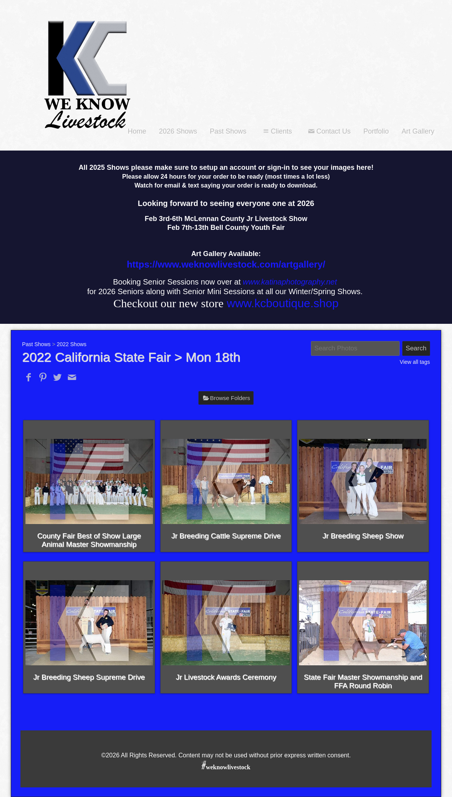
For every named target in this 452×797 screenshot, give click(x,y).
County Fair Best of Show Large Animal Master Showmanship (89, 540)
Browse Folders (230, 398)
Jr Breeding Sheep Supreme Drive (89, 677)
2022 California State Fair (96, 357)
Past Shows (228, 131)
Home (137, 131)
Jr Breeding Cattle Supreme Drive (226, 536)
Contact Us (329, 131)
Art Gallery (418, 131)
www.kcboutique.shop (282, 303)
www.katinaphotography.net (290, 282)
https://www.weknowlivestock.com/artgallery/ (226, 264)
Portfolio (376, 131)
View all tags (415, 362)
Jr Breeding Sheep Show (363, 536)
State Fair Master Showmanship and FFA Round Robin (363, 681)
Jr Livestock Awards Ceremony (226, 677)
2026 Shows (178, 131)
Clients (276, 131)
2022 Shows (71, 344)
